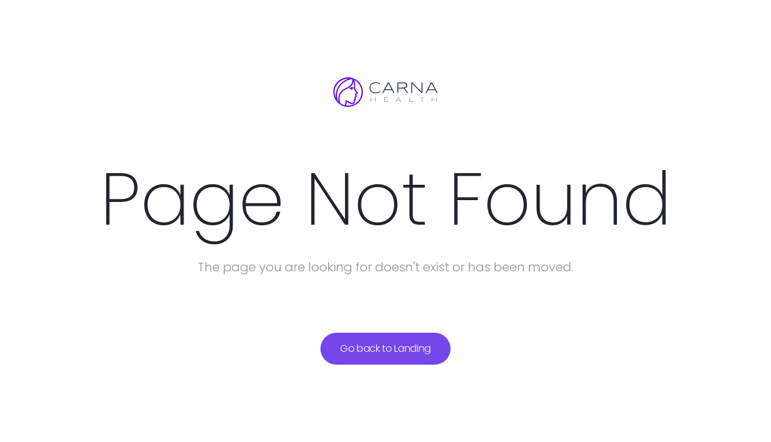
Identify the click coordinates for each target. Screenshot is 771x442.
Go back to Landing (385, 348)
